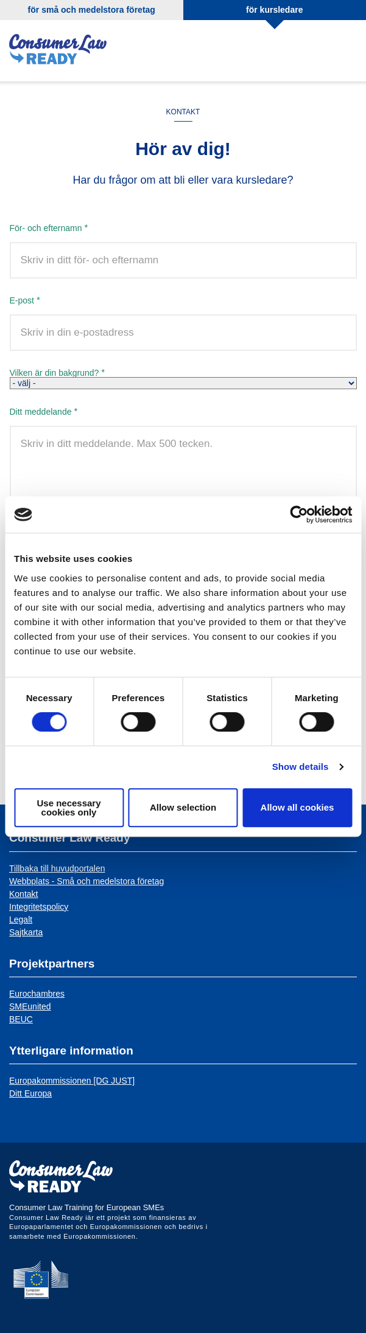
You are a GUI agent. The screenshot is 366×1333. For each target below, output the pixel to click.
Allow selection (183, 807)
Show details (300, 766)
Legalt (20, 919)
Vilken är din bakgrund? (54, 372)
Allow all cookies (297, 807)
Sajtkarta (26, 932)
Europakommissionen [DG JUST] (72, 1080)
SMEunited (30, 1006)
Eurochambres (37, 994)
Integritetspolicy (38, 907)
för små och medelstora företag (91, 10)
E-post (22, 300)
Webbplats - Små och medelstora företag (86, 881)
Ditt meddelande (41, 411)
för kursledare (274, 10)
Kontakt (23, 894)
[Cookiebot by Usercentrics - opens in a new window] (298, 514)
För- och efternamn (46, 227)
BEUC (21, 1019)
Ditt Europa (30, 1093)
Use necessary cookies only (68, 807)
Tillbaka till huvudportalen (57, 868)
